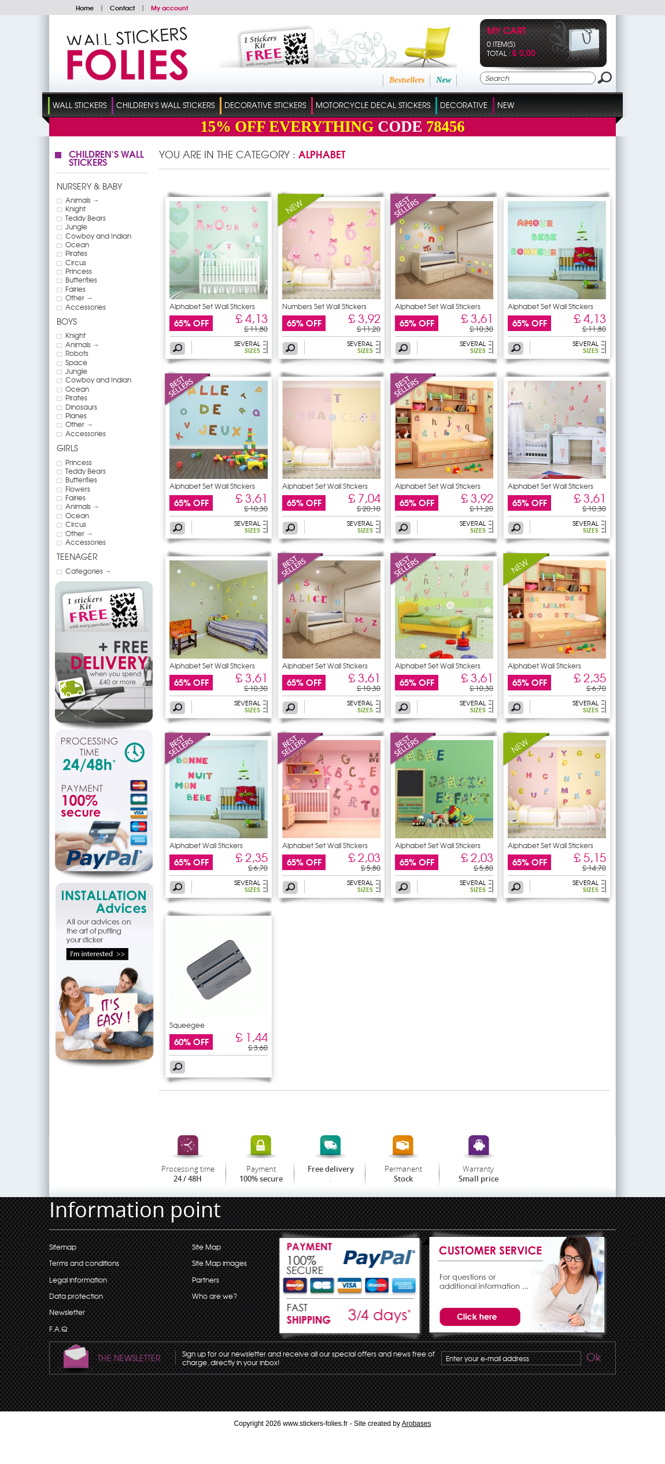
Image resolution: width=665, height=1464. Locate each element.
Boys (67, 321)
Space (76, 362)
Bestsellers (406, 80)
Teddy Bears (85, 218)
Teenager (77, 556)
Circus (75, 262)
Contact (122, 7)
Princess (78, 271)
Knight (75, 209)
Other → (79, 297)
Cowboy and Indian (98, 236)
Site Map (206, 1247)
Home (85, 7)
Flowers (77, 489)
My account (169, 7)
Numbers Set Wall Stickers (324, 306)
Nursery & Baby (89, 186)
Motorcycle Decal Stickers (373, 104)
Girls (67, 448)
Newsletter (67, 1312)
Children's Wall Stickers (165, 104)
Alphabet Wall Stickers (544, 665)
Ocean (77, 244)
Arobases (416, 1424)
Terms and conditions (84, 1263)
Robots (76, 353)
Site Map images (219, 1263)
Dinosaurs (81, 407)
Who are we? (214, 1296)
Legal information (78, 1280)
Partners (205, 1280)
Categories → (88, 571)
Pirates (76, 253)
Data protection (76, 1296)
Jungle (76, 226)
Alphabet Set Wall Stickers (212, 306)
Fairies (75, 289)
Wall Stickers (79, 104)
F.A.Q (58, 1329)
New (443, 80)
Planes (76, 415)
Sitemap (62, 1247)
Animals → (82, 200)
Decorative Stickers (265, 104)
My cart (506, 31)
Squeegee (187, 1025)
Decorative (463, 104)
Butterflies (81, 280)
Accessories (85, 307)
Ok (592, 1359)
